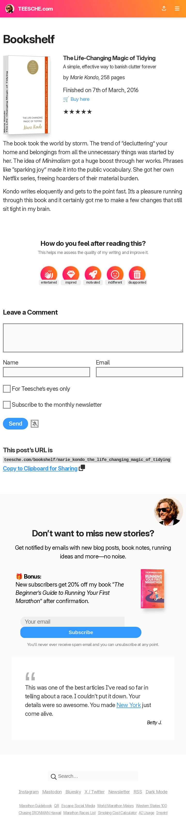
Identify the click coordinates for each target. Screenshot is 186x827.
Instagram (19, 787)
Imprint (173, 808)
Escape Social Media (76, 801)
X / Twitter (96, 787)
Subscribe (145, 627)
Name (10, 368)
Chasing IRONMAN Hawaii (31, 808)
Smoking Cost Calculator (122, 808)
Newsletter (124, 787)
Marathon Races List (77, 808)
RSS (145, 787)
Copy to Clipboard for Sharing (45, 474)
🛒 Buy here (78, 98)
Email (102, 368)
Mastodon (46, 787)
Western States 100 (161, 801)
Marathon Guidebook (26, 801)
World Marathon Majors (119, 801)
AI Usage (156, 808)
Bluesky (71, 787)
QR (51, 801)
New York (128, 699)
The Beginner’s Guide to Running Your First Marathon (70, 598)
